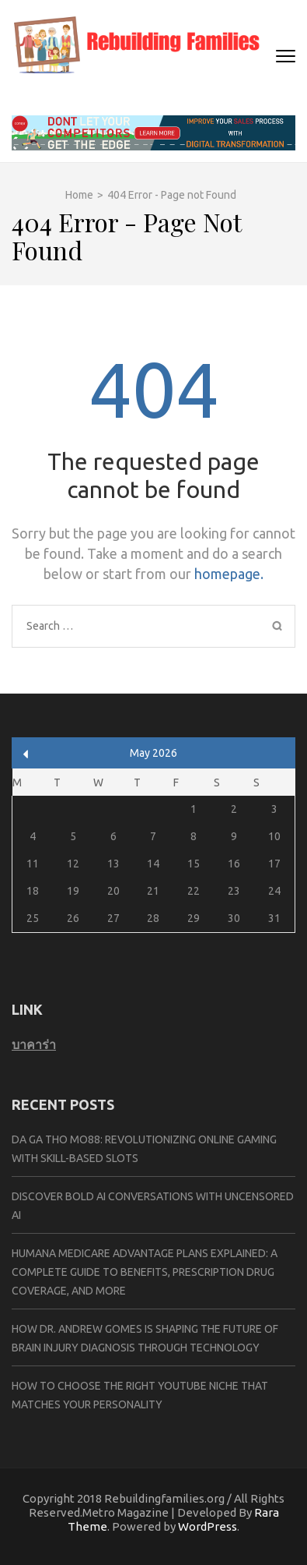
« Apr (26, 754)
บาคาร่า (34, 1044)
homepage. (228, 573)
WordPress (207, 1526)
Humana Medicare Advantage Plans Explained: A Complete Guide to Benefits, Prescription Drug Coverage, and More (144, 1272)
